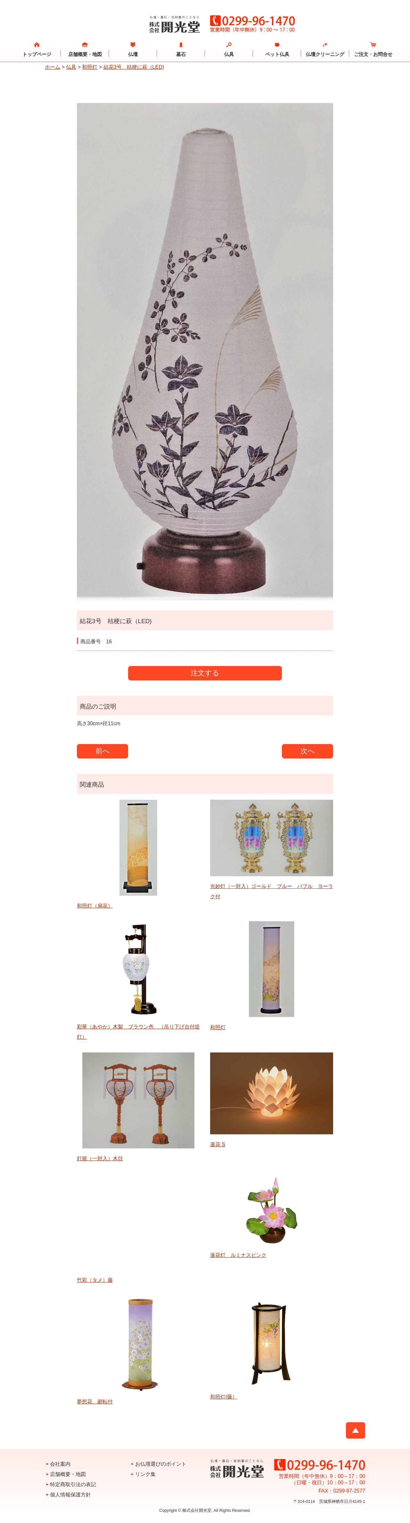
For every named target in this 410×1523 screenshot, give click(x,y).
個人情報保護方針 (70, 1494)
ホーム (52, 67)
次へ (307, 751)
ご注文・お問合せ (373, 54)
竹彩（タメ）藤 (95, 1280)
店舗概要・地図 (85, 54)
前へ (102, 751)
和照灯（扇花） (95, 905)
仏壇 (133, 54)
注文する (205, 673)
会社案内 (60, 1464)
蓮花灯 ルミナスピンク (238, 1255)
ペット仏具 (277, 54)
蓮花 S (217, 1144)
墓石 (181, 54)
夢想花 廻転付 (95, 1401)
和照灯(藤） (223, 1397)
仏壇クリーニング (325, 54)
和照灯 (89, 67)
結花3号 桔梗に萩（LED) (133, 67)
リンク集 (145, 1474)
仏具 (229, 54)
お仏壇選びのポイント (160, 1464)
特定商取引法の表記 (73, 1484)
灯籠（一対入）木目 (100, 1158)
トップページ (36, 54)
